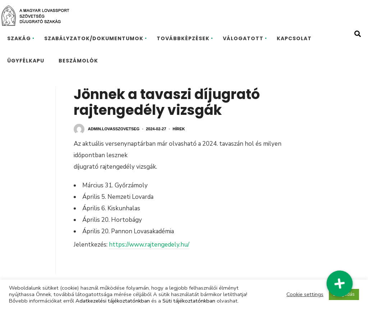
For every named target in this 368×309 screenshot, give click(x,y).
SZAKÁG (19, 38)
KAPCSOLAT (294, 38)
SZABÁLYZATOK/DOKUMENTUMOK (93, 38)
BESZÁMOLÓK (78, 60)
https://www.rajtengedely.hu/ (149, 244)
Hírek (178, 129)
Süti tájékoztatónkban (188, 300)
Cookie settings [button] (304, 294)
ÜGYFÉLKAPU (25, 60)
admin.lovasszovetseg (113, 129)
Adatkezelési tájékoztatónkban (112, 300)
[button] (340, 284)
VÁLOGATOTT (243, 38)
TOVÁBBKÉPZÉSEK (183, 38)
